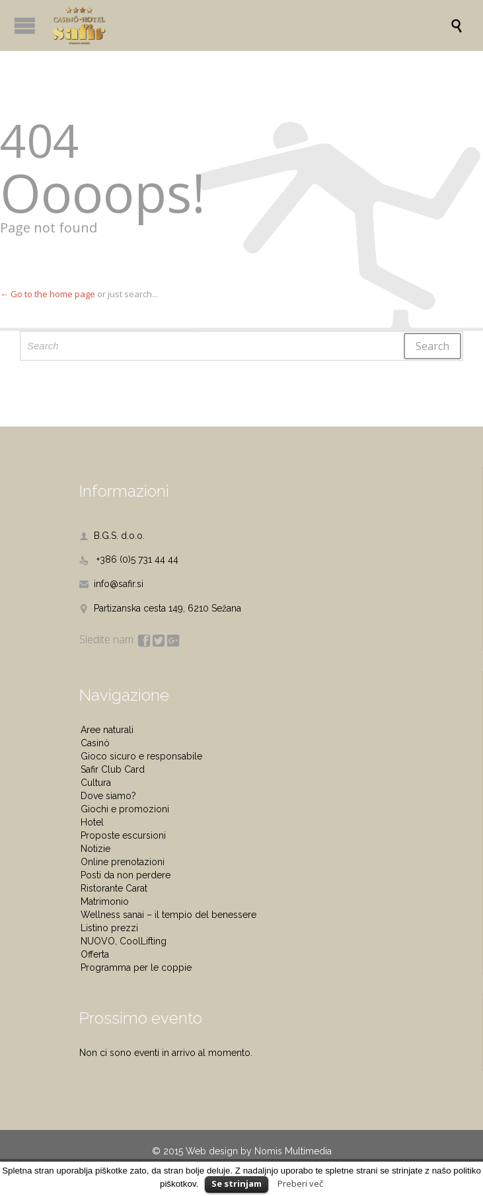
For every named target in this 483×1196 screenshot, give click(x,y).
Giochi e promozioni (125, 809)
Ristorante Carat (114, 888)
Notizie (95, 848)
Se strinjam (236, 1183)
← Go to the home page (47, 294)
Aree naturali (107, 729)
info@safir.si (111, 584)
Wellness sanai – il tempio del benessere (168, 914)
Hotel (92, 822)
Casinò (95, 743)
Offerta (95, 954)
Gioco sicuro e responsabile (141, 756)
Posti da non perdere (125, 875)
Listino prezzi (109, 928)
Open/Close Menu (25, 25)
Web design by (219, 1151)
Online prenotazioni (123, 862)
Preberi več (300, 1183)
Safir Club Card (113, 769)
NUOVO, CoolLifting (124, 941)
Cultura (96, 782)
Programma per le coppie (136, 967)
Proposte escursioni (123, 835)
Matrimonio (105, 901)
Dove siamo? (108, 796)
